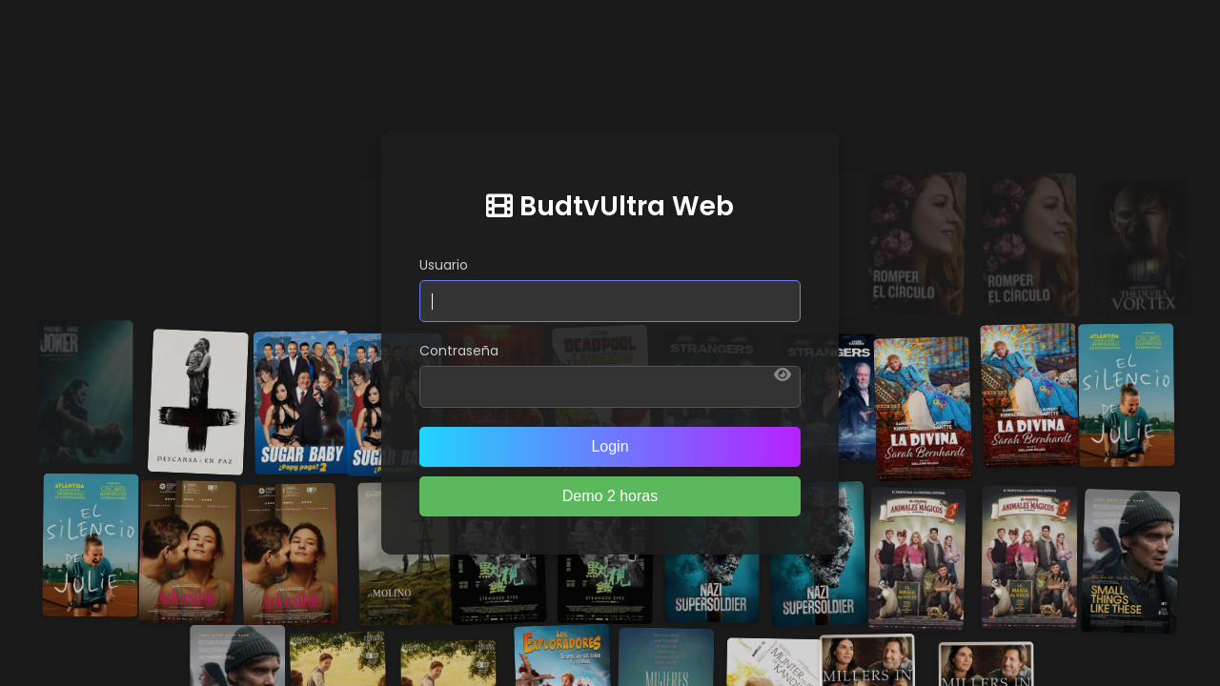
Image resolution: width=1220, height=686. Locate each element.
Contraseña (458, 350)
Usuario (443, 264)
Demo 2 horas (610, 496)
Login (609, 446)
